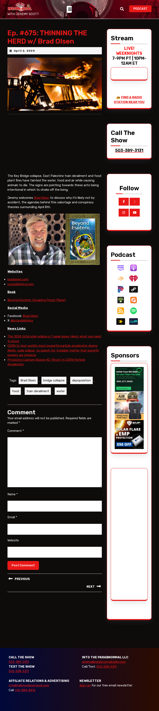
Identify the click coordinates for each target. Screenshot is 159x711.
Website (13, 540)
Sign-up (85, 685)
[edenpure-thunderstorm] (129, 405)
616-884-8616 (25, 690)
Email (12, 517)
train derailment (37, 391)
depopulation (81, 380)
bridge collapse (54, 380)
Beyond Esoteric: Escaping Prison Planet (36, 300)
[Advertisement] (130, 534)
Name (12, 494)
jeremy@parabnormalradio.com (104, 662)
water (61, 391)
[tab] (69, 9)
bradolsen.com (17, 279)
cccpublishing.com (20, 284)
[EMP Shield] (129, 434)
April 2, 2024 (24, 50)
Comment (15, 431)
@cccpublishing (22, 320)
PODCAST (142, 8)
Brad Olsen (41, 198)
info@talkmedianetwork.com (29, 685)
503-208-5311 (19, 671)
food (15, 391)
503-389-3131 (19, 662)
